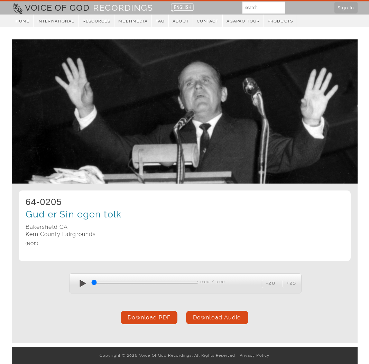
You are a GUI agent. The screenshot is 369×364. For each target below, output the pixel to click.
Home (22, 21)
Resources (96, 21)
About (181, 21)
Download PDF (149, 317)
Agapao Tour (243, 21)
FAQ (160, 21)
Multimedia (133, 21)
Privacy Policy (253, 355)
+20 (291, 283)
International (56, 21)
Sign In (346, 7)
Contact (208, 21)
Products (280, 21)
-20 (270, 283)
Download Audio (217, 317)
